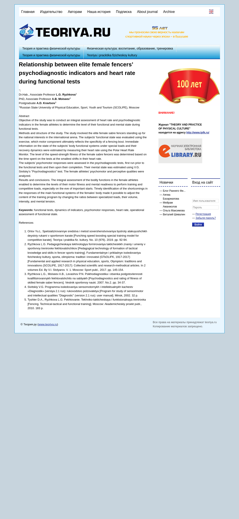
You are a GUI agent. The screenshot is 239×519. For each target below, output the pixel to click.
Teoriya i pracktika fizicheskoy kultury (112, 55)
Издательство (51, 12)
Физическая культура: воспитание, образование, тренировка (130, 48)
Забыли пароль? (206, 218)
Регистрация (203, 214)
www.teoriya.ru (48, 324)
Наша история (99, 12)
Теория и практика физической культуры (51, 48)
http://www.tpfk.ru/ (197, 132)
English (211, 11)
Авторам (75, 12)
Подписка (124, 12)
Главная (28, 12)
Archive (169, 12)
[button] (195, 192)
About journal (147, 12)
